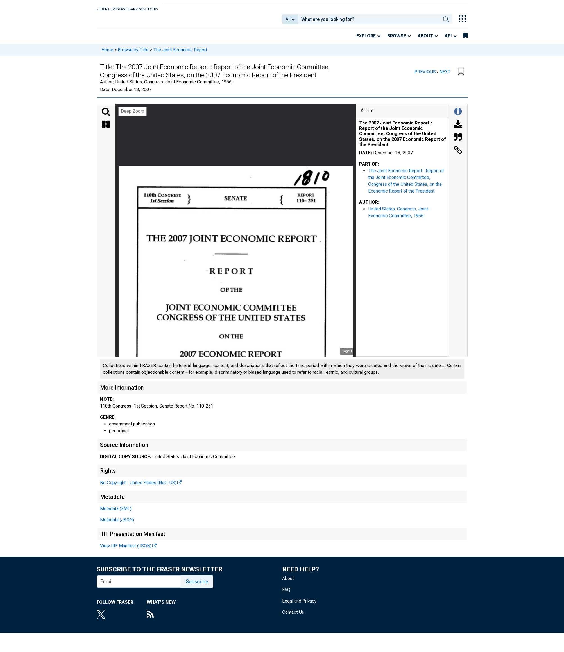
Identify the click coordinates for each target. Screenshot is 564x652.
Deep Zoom (132, 115)
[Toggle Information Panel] (457, 116)
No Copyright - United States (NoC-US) (138, 486)
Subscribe (197, 585)
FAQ (286, 593)
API (448, 39)
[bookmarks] (465, 40)
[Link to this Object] (458, 155)
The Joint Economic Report (180, 53)
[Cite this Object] (458, 142)
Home (107, 53)
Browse (396, 39)
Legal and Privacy (299, 605)
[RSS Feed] (161, 619)
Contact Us (293, 616)
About (425, 39)
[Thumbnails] (106, 129)
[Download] (458, 129)
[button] (461, 76)
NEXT (445, 75)
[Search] (106, 116)
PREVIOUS (425, 75)
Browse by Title (133, 53)
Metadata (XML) (116, 512)
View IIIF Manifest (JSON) (125, 550)
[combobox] (369, 21)
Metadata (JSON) (117, 523)
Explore (366, 39)
